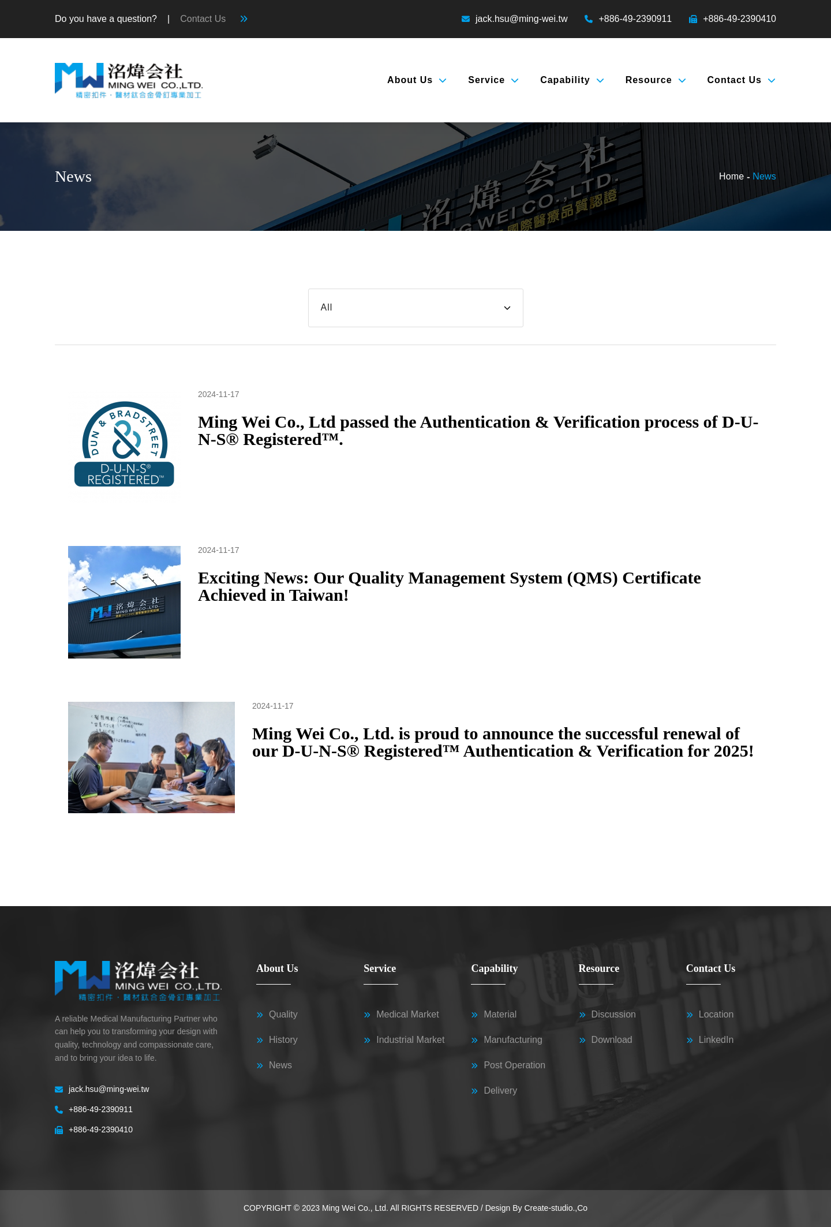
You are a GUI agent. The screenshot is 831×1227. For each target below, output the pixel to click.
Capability (572, 80)
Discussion (607, 1014)
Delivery (494, 1091)
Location (710, 1014)
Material (493, 1014)
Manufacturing (506, 1040)
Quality (277, 1014)
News (274, 1065)
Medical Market (401, 1014)
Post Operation (508, 1065)
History (277, 1040)
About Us (417, 80)
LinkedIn (710, 1040)
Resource (656, 80)
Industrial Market (404, 1040)
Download (605, 1040)
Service (493, 80)
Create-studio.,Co (555, 1208)
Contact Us (742, 80)
